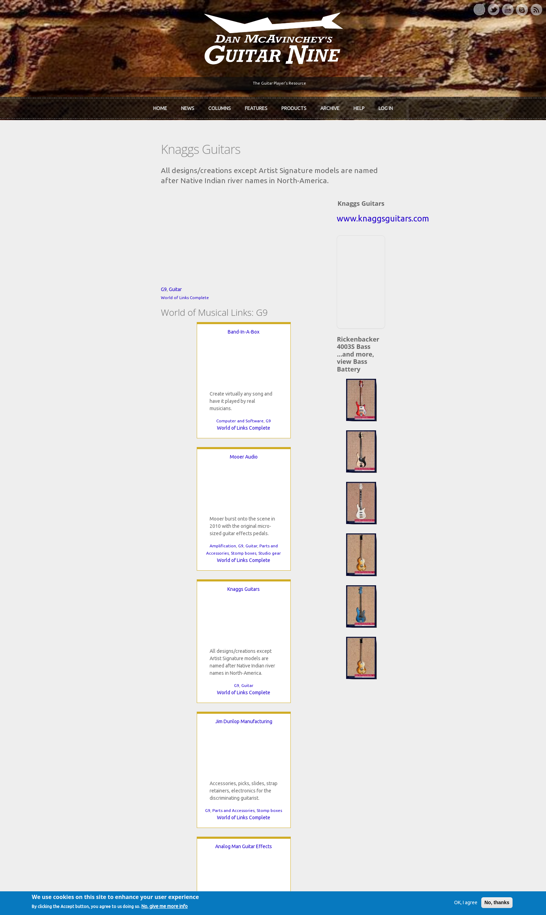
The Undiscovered (196, 734)
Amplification (201, 477)
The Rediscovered (196, 722)
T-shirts (388, 734)
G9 (77, 346)
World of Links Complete (99, 354)
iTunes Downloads (197, 698)
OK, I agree (443, 902)
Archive (330, 106)
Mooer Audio (222, 388)
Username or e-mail (403, 766)
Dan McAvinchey (93, 722)
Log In (386, 106)
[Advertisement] (425, 264)
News (187, 106)
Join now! (313, 706)
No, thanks (474, 902)
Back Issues (393, 710)
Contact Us (392, 698)
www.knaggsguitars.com (426, 202)
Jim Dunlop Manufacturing (148, 520)
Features (256, 106)
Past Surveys (394, 722)
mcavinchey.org (91, 734)
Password (392, 792)
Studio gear (248, 484)
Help (359, 106)
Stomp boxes (222, 484)
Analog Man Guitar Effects (295, 520)
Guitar (89, 346)
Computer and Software (120, 477)
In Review (187, 710)
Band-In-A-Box (124, 388)
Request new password (405, 810)
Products (293, 106)
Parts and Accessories (138, 609)
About (81, 710)
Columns (219, 106)
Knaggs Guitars (320, 388)
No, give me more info (187, 907)
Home (160, 106)
